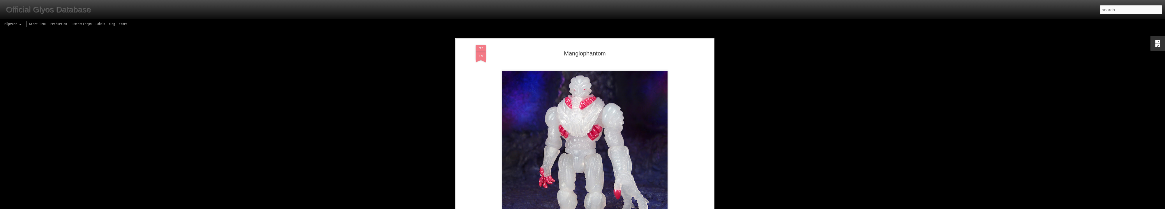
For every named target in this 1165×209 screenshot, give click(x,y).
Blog (112, 24)
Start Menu (38, 24)
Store (123, 24)
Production (58, 24)
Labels (100, 24)
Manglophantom (585, 47)
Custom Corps (81, 24)
